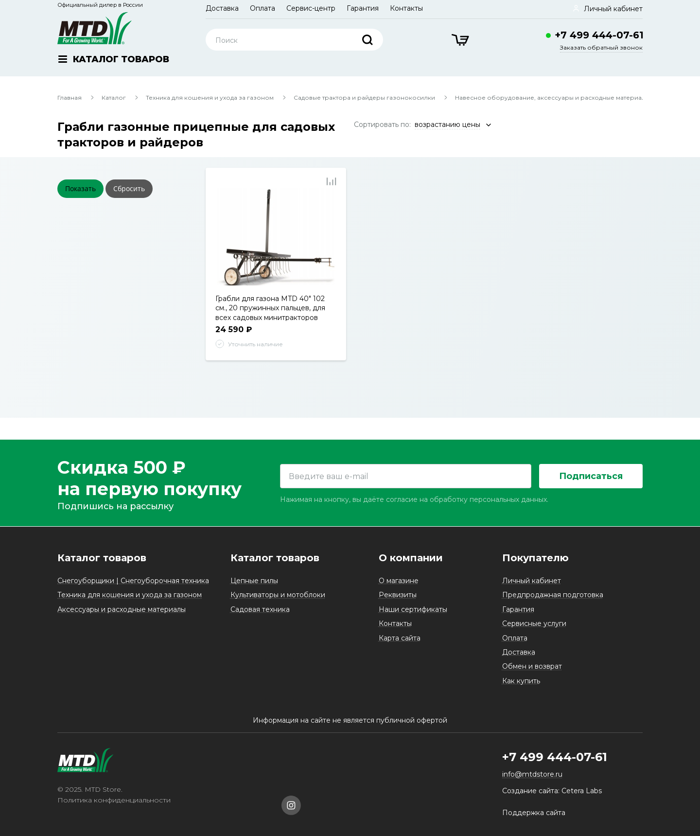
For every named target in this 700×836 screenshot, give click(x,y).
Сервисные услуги (534, 623)
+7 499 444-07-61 (599, 35)
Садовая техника (260, 609)
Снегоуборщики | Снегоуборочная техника (133, 580)
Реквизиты (398, 594)
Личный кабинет (531, 580)
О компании (411, 558)
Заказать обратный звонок (601, 47)
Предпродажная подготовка (552, 594)
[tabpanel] (276, 236)
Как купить (521, 680)
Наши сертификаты (413, 609)
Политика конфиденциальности (114, 800)
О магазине (399, 580)
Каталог (114, 97)
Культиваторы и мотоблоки (277, 594)
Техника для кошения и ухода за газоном (210, 97)
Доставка (222, 8)
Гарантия (363, 8)
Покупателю (535, 558)
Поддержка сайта (533, 812)
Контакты (406, 8)
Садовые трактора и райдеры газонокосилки (364, 97)
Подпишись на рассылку (115, 506)
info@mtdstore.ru (532, 774)
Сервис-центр (310, 8)
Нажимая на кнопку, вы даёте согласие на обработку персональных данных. (414, 500)
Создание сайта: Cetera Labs (552, 790)
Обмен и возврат (532, 666)
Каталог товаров (101, 558)
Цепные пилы (254, 580)
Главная (69, 97)
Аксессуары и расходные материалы (121, 609)
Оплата (262, 8)
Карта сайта (399, 638)
